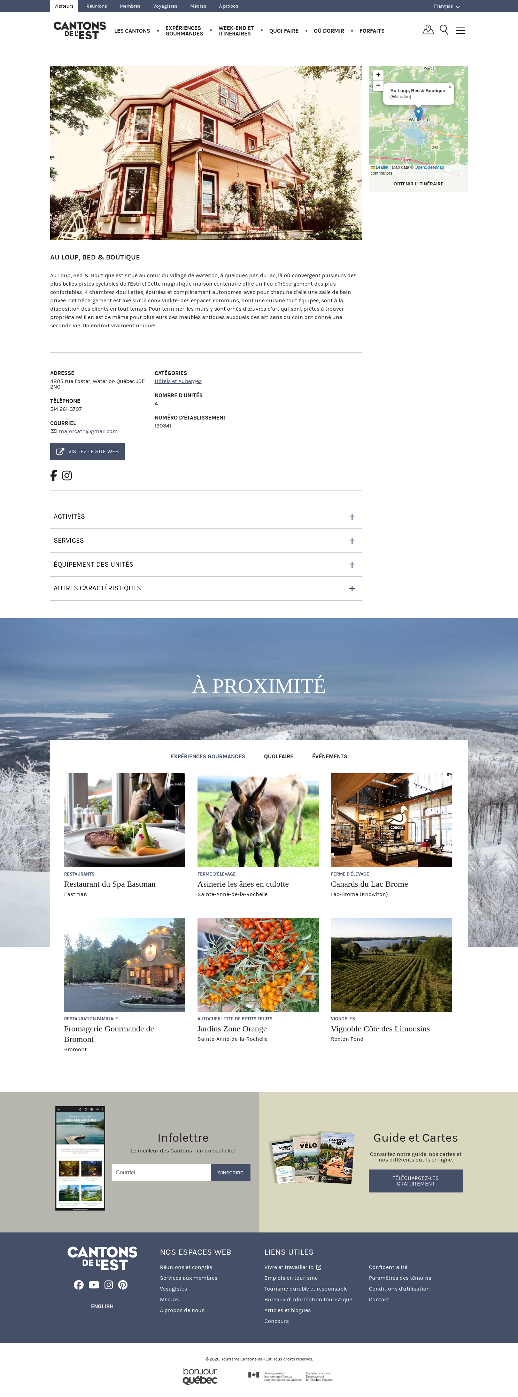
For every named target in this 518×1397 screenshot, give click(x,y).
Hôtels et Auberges (178, 381)
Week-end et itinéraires (236, 31)
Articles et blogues (287, 1310)
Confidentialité (388, 1267)
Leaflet (379, 167)
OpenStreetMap (429, 167)
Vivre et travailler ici (292, 1267)
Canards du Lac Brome (369, 883)
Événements (329, 756)
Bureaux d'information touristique (308, 1299)
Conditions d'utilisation (399, 1288)
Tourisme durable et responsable (306, 1288)
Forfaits (372, 30)
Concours (276, 1321)
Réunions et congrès (186, 1267)
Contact (379, 1299)
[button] (418, 114)
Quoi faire (284, 30)
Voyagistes (165, 6)
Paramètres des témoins (400, 1278)
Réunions (96, 6)
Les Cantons (132, 30)
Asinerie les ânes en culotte (243, 883)
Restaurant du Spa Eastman (110, 883)
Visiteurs (64, 6)
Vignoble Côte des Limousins (380, 1028)
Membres (130, 6)
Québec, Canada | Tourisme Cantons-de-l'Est (80, 30)
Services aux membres (188, 1278)
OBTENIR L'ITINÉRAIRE (418, 184)
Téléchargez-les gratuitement (416, 1181)
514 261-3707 (66, 409)
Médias (198, 6)
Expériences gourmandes (184, 31)
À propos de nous (182, 1310)
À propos (228, 6)
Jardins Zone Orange (232, 1028)
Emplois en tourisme (291, 1278)
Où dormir (329, 30)
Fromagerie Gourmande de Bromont (109, 1034)
